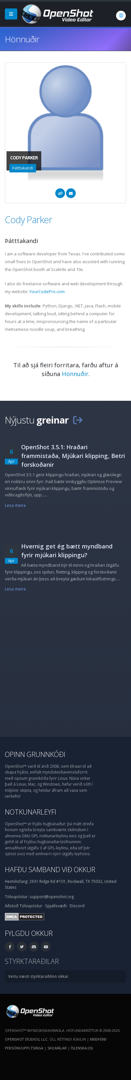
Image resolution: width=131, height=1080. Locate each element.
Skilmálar (57, 1048)
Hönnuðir (75, 374)
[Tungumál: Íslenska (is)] (121, 15)
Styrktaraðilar (32, 961)
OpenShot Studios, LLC (26, 1039)
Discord (77, 905)
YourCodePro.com (47, 291)
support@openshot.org (52, 896)
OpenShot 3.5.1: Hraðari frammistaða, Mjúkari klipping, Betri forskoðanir (73, 455)
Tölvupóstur (31, 905)
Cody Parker (28, 219)
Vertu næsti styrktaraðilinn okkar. (38, 976)
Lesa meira (15, 505)
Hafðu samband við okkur (50, 869)
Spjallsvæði (56, 905)
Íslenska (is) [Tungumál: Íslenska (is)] (82, 1048)
